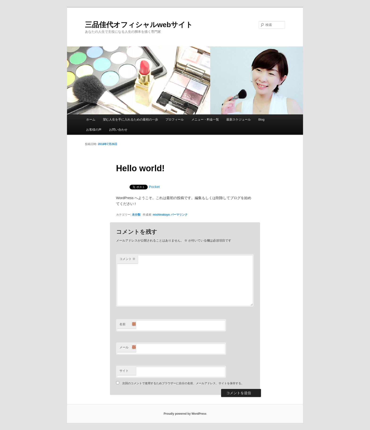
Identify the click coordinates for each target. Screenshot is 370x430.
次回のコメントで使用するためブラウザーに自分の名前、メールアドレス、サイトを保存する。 (183, 383)
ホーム (90, 119)
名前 (127, 324)
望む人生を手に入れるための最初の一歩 (130, 119)
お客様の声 (93, 129)
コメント (127, 259)
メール (127, 347)
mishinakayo (161, 214)
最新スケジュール (238, 119)
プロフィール (174, 119)
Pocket (154, 187)
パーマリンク (179, 214)
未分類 (136, 214)
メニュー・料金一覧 (205, 119)
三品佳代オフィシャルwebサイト (139, 25)
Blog (261, 119)
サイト (124, 370)
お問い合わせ (118, 129)
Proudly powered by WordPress (185, 413)
